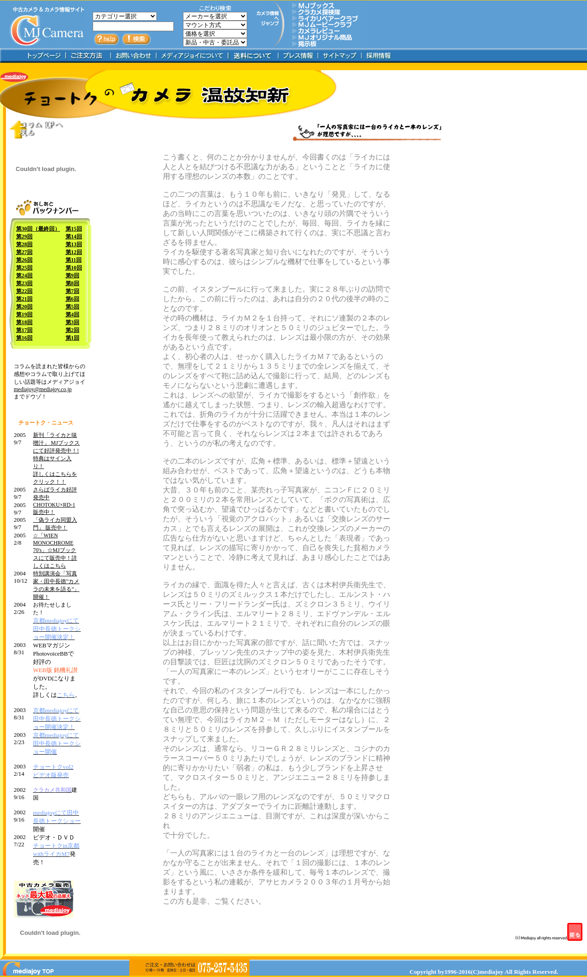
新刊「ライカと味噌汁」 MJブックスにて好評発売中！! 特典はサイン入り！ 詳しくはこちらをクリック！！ (56, 458)
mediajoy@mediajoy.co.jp (43, 389)
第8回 (72, 283)
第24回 (24, 275)
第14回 (74, 236)
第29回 (24, 236)
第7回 (72, 291)
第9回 (72, 275)
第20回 (24, 307)
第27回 (24, 252)
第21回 (24, 299)
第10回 (74, 268)
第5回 (72, 307)
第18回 (24, 322)
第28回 (24, 244)
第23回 (24, 283)
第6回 (72, 299)
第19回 (24, 314)
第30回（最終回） (38, 229)
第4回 (72, 314)
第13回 (74, 244)
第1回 (72, 338)
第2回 (72, 330)
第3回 (72, 322)
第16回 (24, 338)
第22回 (24, 291)
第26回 (24, 260)
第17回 (24, 330)
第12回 (74, 252)
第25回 (24, 268)
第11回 (74, 260)
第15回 (74, 229)
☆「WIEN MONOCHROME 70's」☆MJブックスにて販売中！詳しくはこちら (55, 550)
